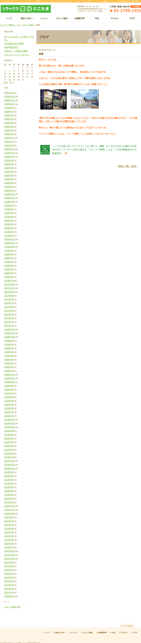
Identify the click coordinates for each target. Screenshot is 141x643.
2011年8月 (9, 566)
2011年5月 (9, 577)
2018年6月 (9, 262)
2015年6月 (9, 397)
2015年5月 (9, 401)
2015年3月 (9, 408)
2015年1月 (9, 416)
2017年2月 (9, 322)
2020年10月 (9, 156)
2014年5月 (9, 442)
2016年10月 (9, 337)
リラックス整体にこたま (10, 25)
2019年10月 (9, 202)
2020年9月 (9, 160)
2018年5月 (9, 265)
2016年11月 (9, 333)
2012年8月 (9, 521)
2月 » (11, 82)
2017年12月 (9, 284)
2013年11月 (9, 465)
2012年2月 (9, 543)
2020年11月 (9, 153)
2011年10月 (9, 558)
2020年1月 (9, 190)
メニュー (44, 18)
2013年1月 (9, 502)
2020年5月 (9, 175)
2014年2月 (9, 453)
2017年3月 (9, 318)
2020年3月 (9, 183)
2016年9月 (9, 341)
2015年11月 (9, 378)
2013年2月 (9, 498)
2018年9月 (9, 250)
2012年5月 (9, 532)
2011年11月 (9, 555)
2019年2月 (9, 232)
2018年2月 (9, 277)
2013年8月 (9, 476)
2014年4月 (9, 446)
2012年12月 (9, 506)
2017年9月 (9, 295)
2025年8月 (9, 111)
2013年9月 (9, 472)
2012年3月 (9, 540)
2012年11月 (9, 510)
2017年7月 (9, 303)
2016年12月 (9, 329)
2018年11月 (9, 243)
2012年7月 (9, 525)
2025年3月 (9, 130)
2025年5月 (9, 123)
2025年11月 (9, 100)
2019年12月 (9, 194)
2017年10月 (9, 292)
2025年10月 (9, 104)
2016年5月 (9, 356)
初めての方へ (27, 18)
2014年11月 (9, 423)
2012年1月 (9, 547)
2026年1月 (9, 93)
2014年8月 (9, 434)
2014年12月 (9, 419)
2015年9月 (9, 386)
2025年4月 (9, 126)
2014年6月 (9, 438)
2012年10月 (9, 513)
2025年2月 (9, 134)
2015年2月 (9, 412)
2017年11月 (9, 288)
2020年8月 (9, 164)
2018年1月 (9, 280)
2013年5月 (9, 487)
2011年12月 (9, 551)
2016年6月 (9, 352)
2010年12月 (9, 596)
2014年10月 (9, 427)
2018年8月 (9, 254)
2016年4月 (9, 359)
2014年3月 (9, 450)
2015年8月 (9, 389)
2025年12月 (9, 96)
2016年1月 (9, 371)
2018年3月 (9, 273)
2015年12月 (9, 374)
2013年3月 (9, 495)
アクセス (114, 18)
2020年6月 (9, 172)
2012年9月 (9, 517)
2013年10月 (9, 468)
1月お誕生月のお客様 (14, 43)
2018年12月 (9, 239)
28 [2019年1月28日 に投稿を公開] (10, 80)
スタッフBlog (28, 25)
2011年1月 (9, 592)
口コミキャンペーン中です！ (17, 55)
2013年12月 (9, 461)
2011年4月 (9, 581)
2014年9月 (9, 431)
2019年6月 (9, 217)
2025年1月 (9, 138)
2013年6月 (9, 483)
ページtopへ (128, 626)
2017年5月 (9, 311)
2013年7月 (9, 480)
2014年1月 (9, 457)
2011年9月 (9, 562)
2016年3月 (9, 363)
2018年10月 (9, 247)
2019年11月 (9, 198)
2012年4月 (9, 536)
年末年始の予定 (11, 47)
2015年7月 (9, 393)
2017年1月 (9, 326)
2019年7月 (9, 213)
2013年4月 (9, 491)
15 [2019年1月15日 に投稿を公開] (14, 74)
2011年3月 (9, 585)
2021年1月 (9, 145)
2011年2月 (9, 589)
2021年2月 (9, 141)
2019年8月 (9, 209)
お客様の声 (79, 18)
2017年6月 (9, 307)
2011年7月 (9, 570)
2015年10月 (9, 382)
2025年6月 (9, 119)
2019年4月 (9, 224)
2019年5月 (9, 220)
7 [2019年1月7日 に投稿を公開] (9, 71)
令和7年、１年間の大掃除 (16, 51)
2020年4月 (9, 179)
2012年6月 (9, 528)
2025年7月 (9, 115)
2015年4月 (9, 404)
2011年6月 (9, 573)
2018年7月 (9, 258)
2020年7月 (9, 168)
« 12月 (5, 82)
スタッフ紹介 (62, 18)
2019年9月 (9, 205)
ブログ (132, 18)
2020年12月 (9, 149)
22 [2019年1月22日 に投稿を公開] (14, 77)
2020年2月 (9, 187)
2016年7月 (9, 348)
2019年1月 (9, 235)
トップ (9, 18)
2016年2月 (9, 367)
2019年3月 (9, 228)
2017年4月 (9, 314)
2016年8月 (9, 344)
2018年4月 (9, 269)
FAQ (97, 18)
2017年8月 (9, 299)
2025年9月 (9, 108)
